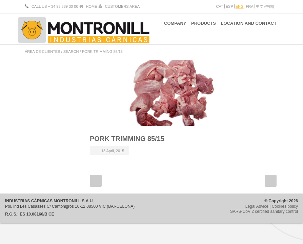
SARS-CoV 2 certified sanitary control (264, 211)
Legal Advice (256, 206)
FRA (250, 6)
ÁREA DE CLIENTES (42, 51)
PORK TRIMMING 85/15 (127, 138)
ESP (229, 6)
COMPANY (168, 30)
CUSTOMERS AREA (122, 6)
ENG (240, 6)
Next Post (271, 181)
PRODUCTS (200, 30)
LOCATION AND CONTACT (249, 30)
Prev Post (96, 181)
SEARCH (71, 51)
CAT (219, 6)
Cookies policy (285, 206)
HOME (91, 6)
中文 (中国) (265, 6)
